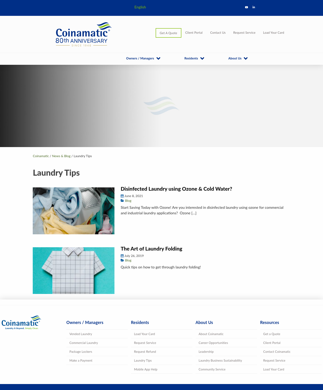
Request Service (244, 32)
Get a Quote (271, 310)
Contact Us (218, 32)
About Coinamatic (211, 310)
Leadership (206, 328)
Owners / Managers (140, 58)
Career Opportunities (213, 319)
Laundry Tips (143, 337)
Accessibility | (184, 373)
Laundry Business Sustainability (220, 337)
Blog (128, 200)
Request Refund (145, 328)
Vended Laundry (80, 310)
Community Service (212, 345)
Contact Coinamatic (277, 328)
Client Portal (194, 32)
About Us (234, 58)
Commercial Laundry (83, 319)
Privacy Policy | (166, 373)
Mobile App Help (145, 345)
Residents (191, 58)
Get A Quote (168, 33)
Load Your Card (273, 32)
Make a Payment (80, 337)
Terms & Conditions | (143, 373)
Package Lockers (80, 328)
